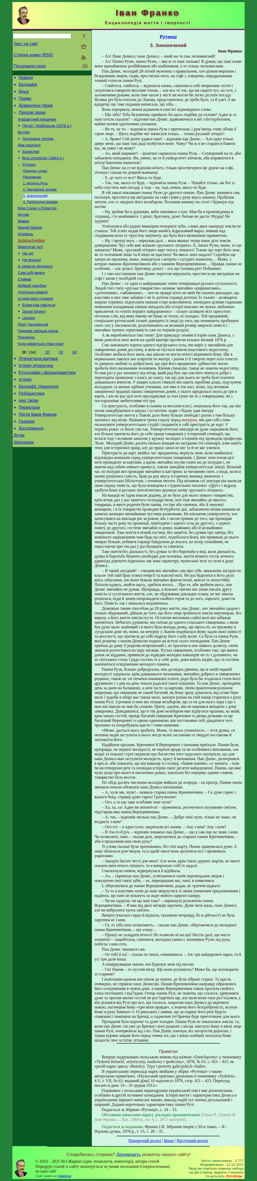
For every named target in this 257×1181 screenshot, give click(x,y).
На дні (28, 273)
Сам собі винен (31, 295)
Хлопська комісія (32, 317)
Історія (25, 413)
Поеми (25, 101)
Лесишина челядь (38, 146)
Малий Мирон (30, 245)
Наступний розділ (192, 1140)
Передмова (32, 189)
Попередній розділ (144, 1140)
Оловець (25, 252)
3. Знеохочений (35, 209)
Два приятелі (29, 154)
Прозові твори (32, 117)
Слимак (24, 302)
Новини (26, 78)
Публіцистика (31, 429)
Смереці (64, 1176)
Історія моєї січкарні (35, 324)
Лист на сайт (26, 44)
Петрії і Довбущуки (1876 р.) (46, 132)
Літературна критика (38, 390)
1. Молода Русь (35, 196)
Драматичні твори (36, 109)
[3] (61, 383)
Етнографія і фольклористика (47, 406)
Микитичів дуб (30, 266)
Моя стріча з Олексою (37, 223)
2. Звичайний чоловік (40, 202)
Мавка (23, 237)
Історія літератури (36, 398)
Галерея (26, 460)
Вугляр (24, 139)
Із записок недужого (35, 288)
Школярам (24, 483)
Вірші (24, 94)
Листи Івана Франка (38, 452)
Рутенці (29, 175)
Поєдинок (26, 367)
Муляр (23, 230)
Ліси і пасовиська (33, 353)
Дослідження (31, 468)
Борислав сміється (38, 331)
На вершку (31, 281)
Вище (169, 1140)
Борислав (30, 161)
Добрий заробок (32, 310)
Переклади (29, 444)
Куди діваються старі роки (40, 375)
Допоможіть (128, 1154)
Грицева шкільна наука (38, 360)
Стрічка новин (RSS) (33, 55)
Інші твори (28, 437)
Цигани (28, 346)
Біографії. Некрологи (39, 421)
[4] (74, 383)
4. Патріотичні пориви (40, 216)
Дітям (19, 475)
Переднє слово (35, 182)
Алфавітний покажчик (37, 125)
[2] (47, 383)
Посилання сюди (30, 66)
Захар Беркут (34, 339)
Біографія (28, 86)
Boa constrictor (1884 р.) (43, 168)
